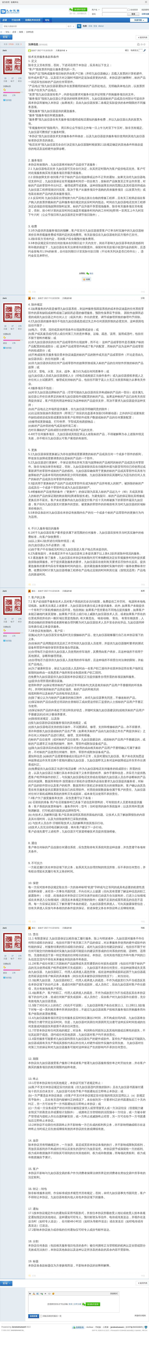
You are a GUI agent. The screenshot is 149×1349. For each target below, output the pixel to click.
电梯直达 (134, 50)
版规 (21, 32)
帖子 (70, 26)
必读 (4, 20)
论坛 (47, 20)
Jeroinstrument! (19, 1327)
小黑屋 (105, 1327)
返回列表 (143, 37)
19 (5, 78)
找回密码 (145, 10)
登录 (70, 1304)
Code (49, 1293)
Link (41, 1293)
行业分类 (16, 20)
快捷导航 (138, 20)
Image (37, 1293)
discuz (101, 26)
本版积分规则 (140, 1315)
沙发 (143, 298)
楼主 (127, 50)
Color (33, 1293)
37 (12, 78)
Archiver (89, 1327)
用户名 (94, 10)
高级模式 (114, 1293)
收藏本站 (14, 2)
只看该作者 (60, 50)
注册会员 (7, 86)
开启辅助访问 (143, 2)
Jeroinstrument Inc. (17, 1330)
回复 (34, 292)
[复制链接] (43, 45)
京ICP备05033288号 (134, 1327)
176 (19, 78)
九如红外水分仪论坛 (1, 32)
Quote (45, 1293)
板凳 (143, 591)
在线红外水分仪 (32, 20)
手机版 (98, 1327)
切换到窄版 (145, 2)
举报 (143, 292)
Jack (4, 50)
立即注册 (145, 14)
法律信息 (30, 32)
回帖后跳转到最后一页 (50, 1316)
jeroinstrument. (117, 1327)
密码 (94, 14)
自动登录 (133, 10)
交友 (95, 26)
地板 (143, 928)
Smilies (53, 1293)
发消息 (9, 100)
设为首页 (6, 2)
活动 (90, 26)
